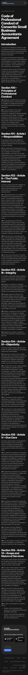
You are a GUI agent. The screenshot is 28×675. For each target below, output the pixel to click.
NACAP (24, 657)
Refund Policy (22, 667)
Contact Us (5, 667)
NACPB (18, 657)
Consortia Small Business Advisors (18, 661)
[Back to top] (24, 666)
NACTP (6, 661)
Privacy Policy (13, 667)
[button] (25, 3)
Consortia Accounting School (19, 665)
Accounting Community (9, 657)
